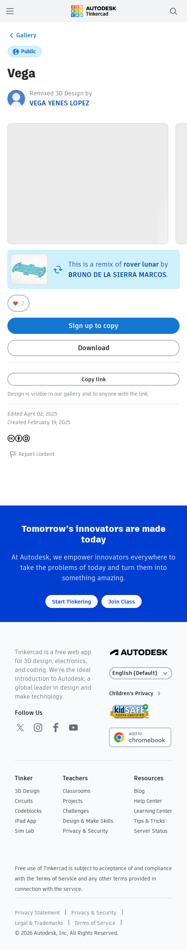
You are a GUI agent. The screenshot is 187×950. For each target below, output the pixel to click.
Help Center (148, 801)
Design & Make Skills (88, 821)
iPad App (25, 821)
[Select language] (140, 673)
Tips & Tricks (149, 821)
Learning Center (153, 811)
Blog (139, 791)
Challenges (76, 811)
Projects (73, 801)
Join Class (121, 601)
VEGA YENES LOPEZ (59, 103)
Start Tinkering (71, 601)
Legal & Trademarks (39, 923)
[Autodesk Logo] (139, 652)
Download (94, 347)
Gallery (22, 35)
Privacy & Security (85, 831)
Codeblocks (28, 811)
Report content (30, 454)
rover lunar (141, 264)
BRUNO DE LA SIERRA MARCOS (117, 274)
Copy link (94, 379)
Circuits (24, 801)
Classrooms (76, 791)
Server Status (150, 831)
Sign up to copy (93, 325)
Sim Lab (24, 831)
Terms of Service (56, 878)
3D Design (27, 791)
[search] (173, 11)
